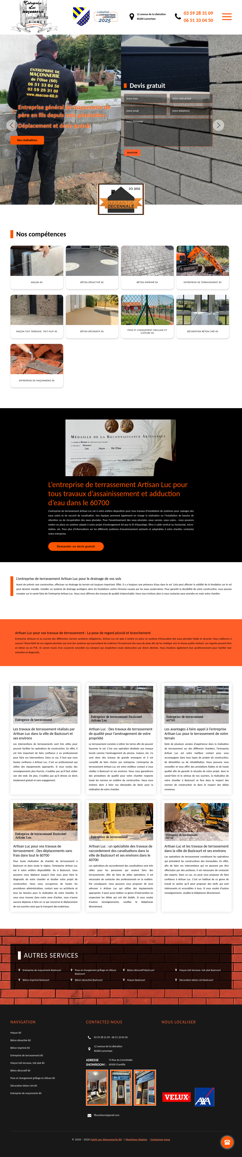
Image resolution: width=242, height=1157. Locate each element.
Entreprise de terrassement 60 (26, 1055)
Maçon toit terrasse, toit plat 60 (27, 1063)
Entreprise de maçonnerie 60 (25, 1093)
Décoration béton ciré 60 (23, 1085)
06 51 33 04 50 (198, 20)
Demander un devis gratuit (76, 546)
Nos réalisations (27, 140)
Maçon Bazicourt (136, 980)
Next (218, 125)
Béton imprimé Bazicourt (36, 980)
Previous (12, 125)
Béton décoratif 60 (20, 1070)
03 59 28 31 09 (198, 13)
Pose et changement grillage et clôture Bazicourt (95, 972)
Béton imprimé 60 (20, 1047)
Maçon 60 (15, 1032)
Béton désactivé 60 (20, 1040)
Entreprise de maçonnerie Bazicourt (42, 970)
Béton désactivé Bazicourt (89, 980)
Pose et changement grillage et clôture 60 (32, 1078)
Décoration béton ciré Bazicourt (196, 980)
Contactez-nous (160, 1139)
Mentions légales (136, 1139)
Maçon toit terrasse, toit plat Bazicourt (200, 970)
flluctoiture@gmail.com (106, 1115)
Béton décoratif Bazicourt (140, 970)
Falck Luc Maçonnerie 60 (106, 1139)
